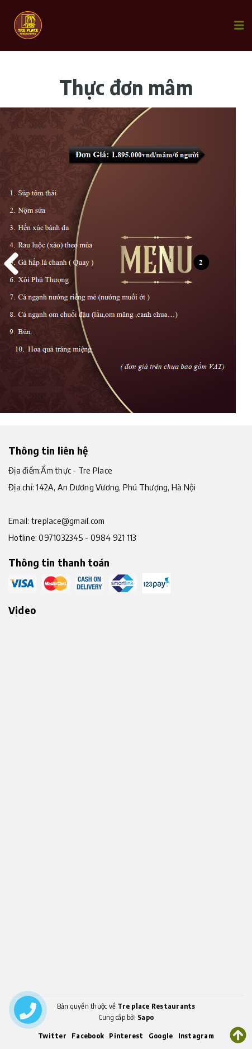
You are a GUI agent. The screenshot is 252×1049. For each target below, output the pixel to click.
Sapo (145, 1017)
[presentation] (8, 259)
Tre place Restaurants (156, 1006)
